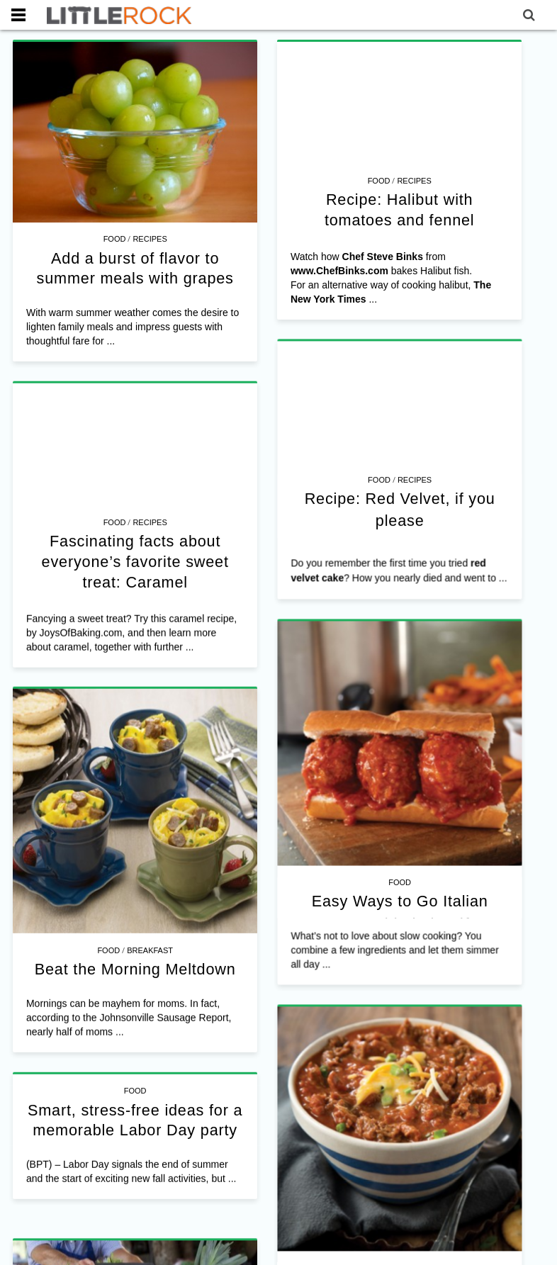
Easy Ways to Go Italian (383, 851)
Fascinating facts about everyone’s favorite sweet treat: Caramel (208, 551)
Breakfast (150, 891)
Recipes (150, 239)
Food (114, 239)
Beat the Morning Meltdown (135, 910)
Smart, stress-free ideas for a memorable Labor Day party (171, 1056)
